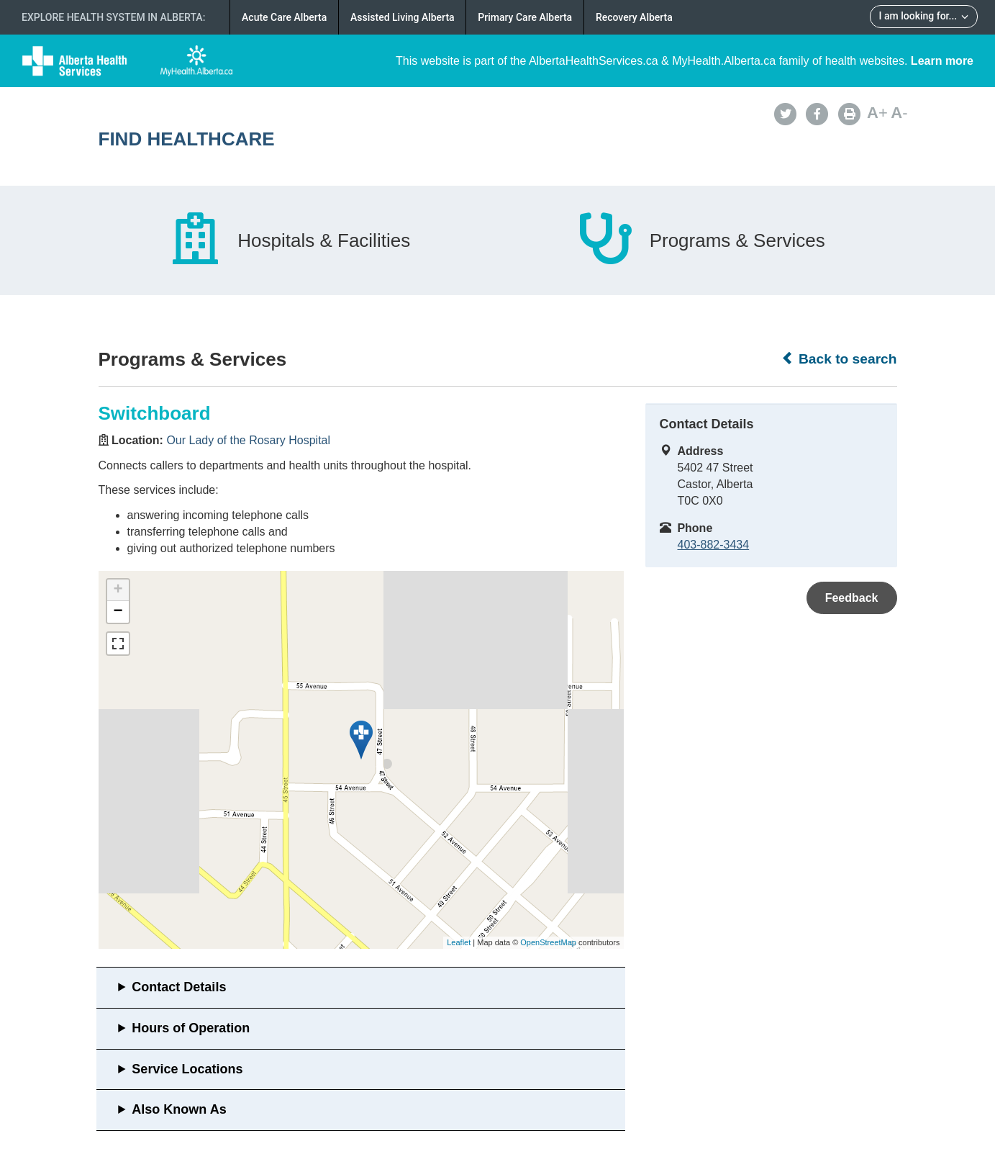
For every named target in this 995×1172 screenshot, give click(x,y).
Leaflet (459, 942)
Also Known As (179, 1109)
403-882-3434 (714, 544)
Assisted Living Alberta (402, 17)
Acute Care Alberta (284, 17)
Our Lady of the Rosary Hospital (248, 440)
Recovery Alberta (634, 17)
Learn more (942, 61)
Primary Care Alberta (525, 17)
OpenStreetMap (548, 942)
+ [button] (117, 590)
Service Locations (187, 1069)
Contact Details (179, 987)
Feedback (851, 598)
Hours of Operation (191, 1028)
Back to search (839, 358)
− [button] (117, 612)
